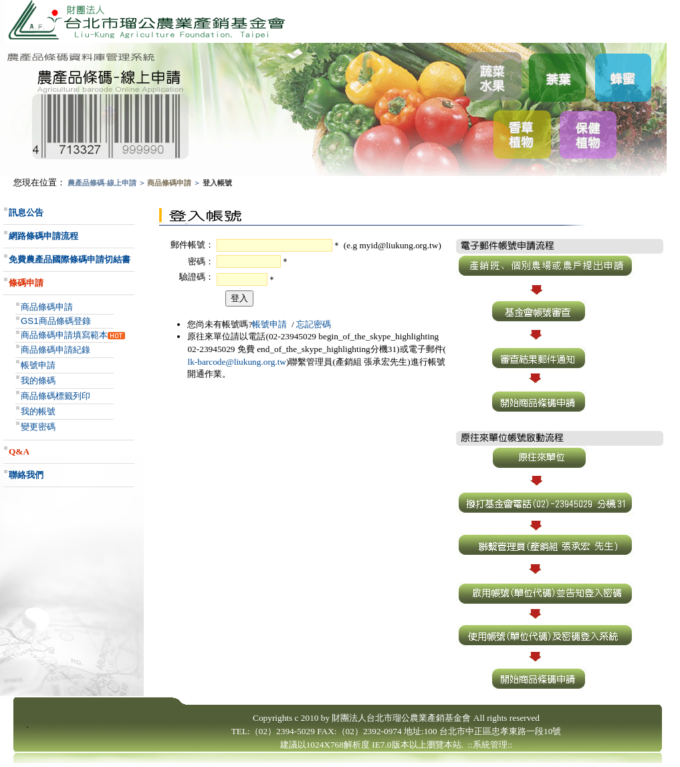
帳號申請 (38, 365)
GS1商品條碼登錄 (56, 321)
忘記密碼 (313, 324)
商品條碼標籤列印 (55, 396)
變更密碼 (38, 427)
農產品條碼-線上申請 (102, 183)
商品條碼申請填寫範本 (64, 335)
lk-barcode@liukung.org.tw (236, 362)
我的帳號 (38, 411)
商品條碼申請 (169, 183)
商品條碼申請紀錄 (55, 350)
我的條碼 (38, 380)
